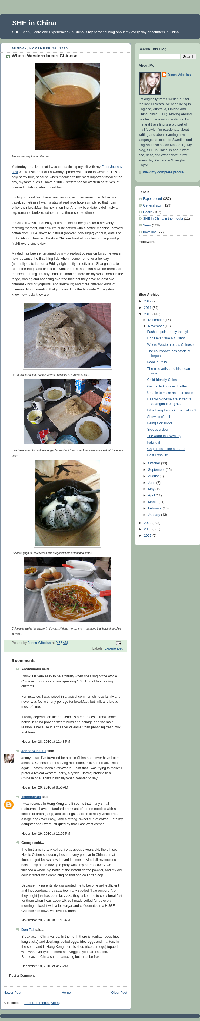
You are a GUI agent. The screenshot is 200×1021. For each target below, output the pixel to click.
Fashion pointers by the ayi (167, 332)
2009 (148, 523)
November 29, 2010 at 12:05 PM (45, 834)
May (151, 489)
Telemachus (31, 797)
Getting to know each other (167, 386)
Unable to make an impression (170, 393)
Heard (147, 212)
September (157, 470)
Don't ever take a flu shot (166, 338)
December (156, 320)
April (152, 495)
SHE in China (34, 23)
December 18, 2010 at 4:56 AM (44, 966)
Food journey (157, 362)
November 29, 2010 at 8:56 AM (44, 787)
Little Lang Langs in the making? (171, 410)
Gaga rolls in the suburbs (166, 449)
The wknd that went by (164, 436)
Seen (147, 225)
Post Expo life (157, 455)
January (154, 515)
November (156, 326)
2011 (148, 308)
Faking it (153, 442)
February (155, 508)
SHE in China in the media (163, 219)
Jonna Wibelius (33, 751)
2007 (148, 535)
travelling (149, 232)
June (152, 483)
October (154, 463)
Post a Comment (22, 976)
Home (66, 993)
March (153, 502)
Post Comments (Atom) (42, 1003)
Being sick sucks (159, 423)
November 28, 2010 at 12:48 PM (45, 741)
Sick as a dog (157, 429)
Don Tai (27, 930)
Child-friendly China (162, 380)
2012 (148, 301)
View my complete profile (163, 172)
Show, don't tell (158, 417)
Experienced (113, 648)
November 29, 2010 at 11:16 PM (45, 920)
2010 (148, 314)
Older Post (119, 993)
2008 (148, 529)
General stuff (152, 205)
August (154, 476)
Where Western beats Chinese (170, 345)
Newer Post (12, 993)
